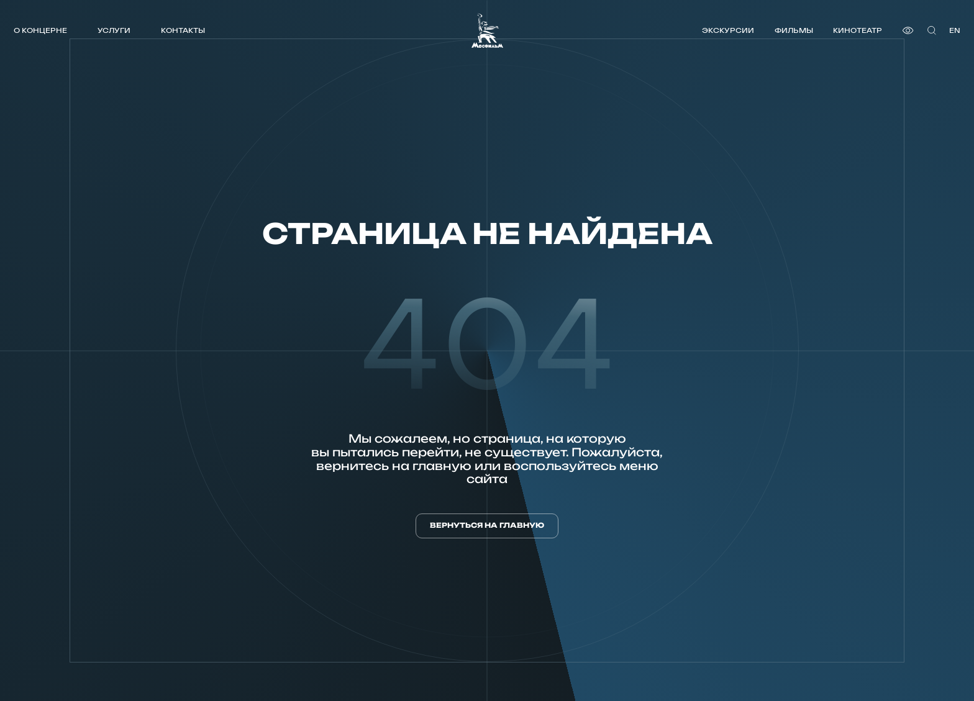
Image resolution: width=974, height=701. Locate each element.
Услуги (114, 30)
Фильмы (794, 30)
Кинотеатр (857, 30)
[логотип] (487, 30)
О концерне (40, 30)
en (954, 30)
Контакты (183, 30)
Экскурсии (728, 30)
